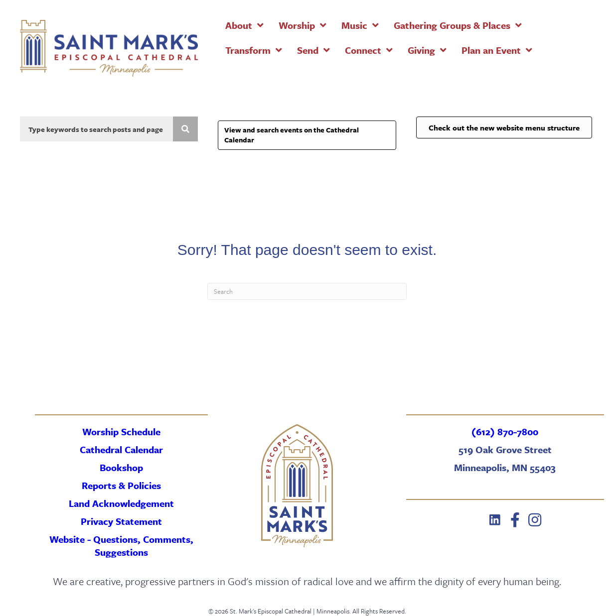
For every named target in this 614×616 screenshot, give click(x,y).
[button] (495, 520)
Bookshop (121, 467)
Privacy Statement (121, 521)
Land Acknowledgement (121, 503)
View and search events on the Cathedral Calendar (291, 134)
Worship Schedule (121, 431)
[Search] (307, 291)
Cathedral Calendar (121, 449)
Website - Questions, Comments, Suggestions (121, 545)
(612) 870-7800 (504, 431)
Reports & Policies (121, 485)
